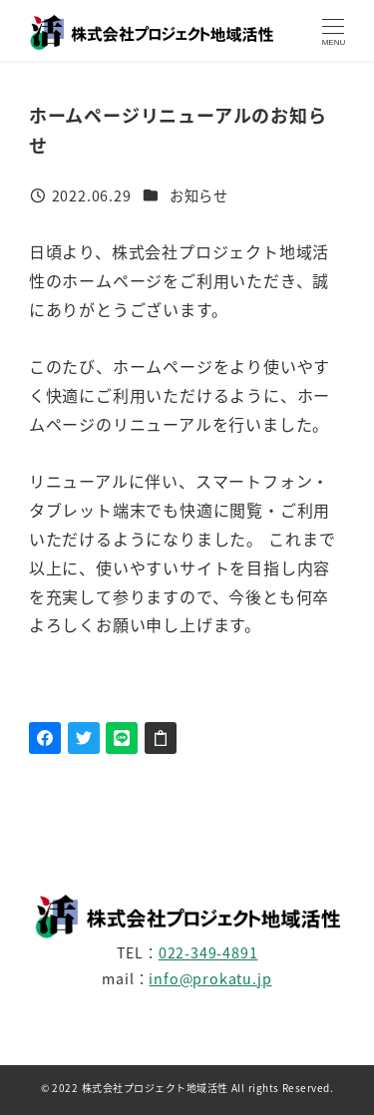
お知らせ (199, 195)
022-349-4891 (208, 952)
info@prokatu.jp (210, 978)
